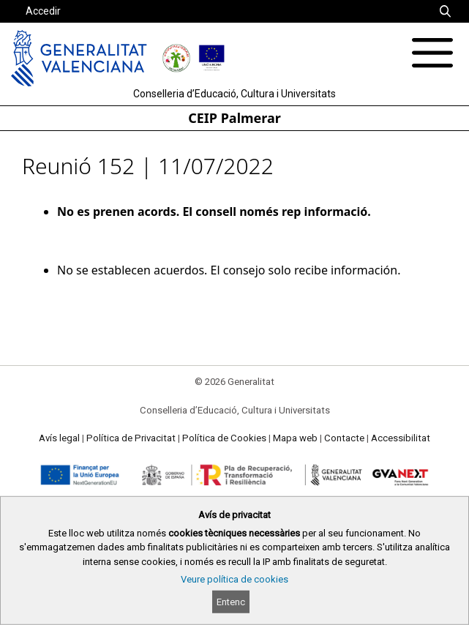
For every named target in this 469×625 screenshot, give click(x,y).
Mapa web (295, 438)
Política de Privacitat (131, 438)
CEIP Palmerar (234, 118)
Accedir (43, 11)
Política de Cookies (224, 438)
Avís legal (59, 438)
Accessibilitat (400, 438)
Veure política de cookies (234, 579)
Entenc (231, 601)
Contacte (344, 438)
